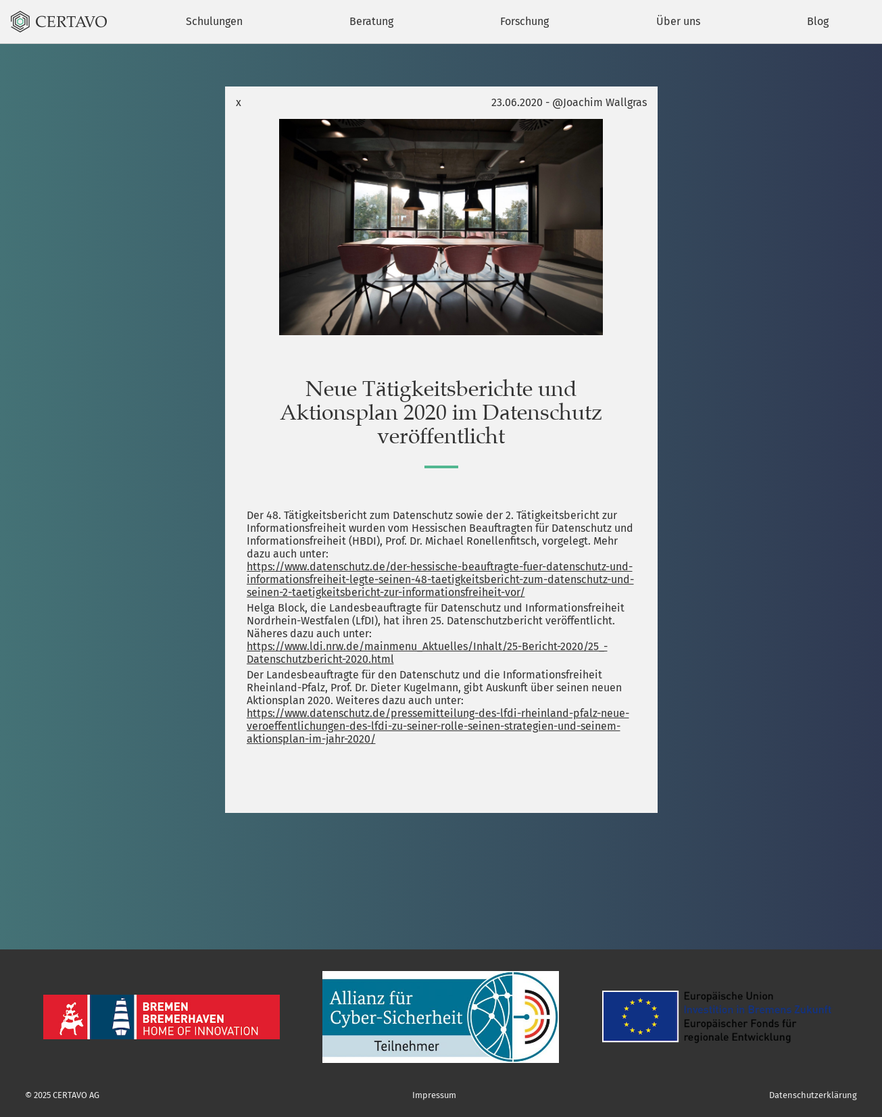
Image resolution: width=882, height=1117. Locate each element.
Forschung (524, 21)
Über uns (678, 21)
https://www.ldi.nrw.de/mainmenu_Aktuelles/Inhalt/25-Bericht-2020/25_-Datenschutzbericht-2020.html (427, 653)
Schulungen (214, 21)
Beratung (371, 21)
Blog (818, 21)
